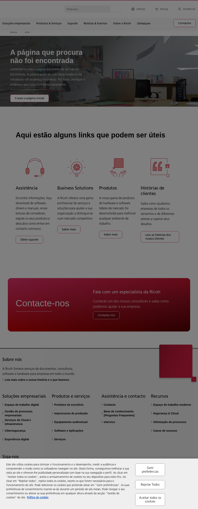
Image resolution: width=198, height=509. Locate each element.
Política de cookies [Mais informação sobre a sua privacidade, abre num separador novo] (37, 497)
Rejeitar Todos (150, 484)
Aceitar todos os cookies (150, 499)
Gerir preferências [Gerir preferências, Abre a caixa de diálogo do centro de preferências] (150, 469)
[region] (99, 484)
